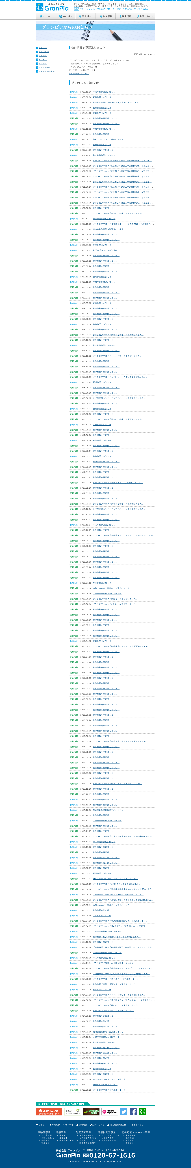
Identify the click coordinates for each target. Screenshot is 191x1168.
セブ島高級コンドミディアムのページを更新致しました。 (119, 398)
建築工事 (63, 1138)
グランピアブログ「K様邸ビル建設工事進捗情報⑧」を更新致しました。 (126, 166)
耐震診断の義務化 (87, 1138)
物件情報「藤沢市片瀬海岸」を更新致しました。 (115, 984)
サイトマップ (138, 1125)
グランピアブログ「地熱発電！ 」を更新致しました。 (118, 483)
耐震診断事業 (83, 1132)
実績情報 (46, 1143)
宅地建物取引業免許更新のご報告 (108, 229)
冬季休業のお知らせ (102, 425)
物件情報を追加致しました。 (106, 847)
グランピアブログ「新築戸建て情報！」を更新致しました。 (120, 741)
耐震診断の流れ (86, 1135)
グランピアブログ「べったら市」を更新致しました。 (117, 356)
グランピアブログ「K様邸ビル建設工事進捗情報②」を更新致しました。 (126, 197)
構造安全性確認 (66, 1140)
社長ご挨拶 (44, 52)
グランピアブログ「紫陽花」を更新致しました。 (115, 599)
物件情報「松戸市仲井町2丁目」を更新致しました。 (117, 937)
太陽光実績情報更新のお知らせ (107, 593)
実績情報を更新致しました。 (106, 462)
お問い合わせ (98, 1125)
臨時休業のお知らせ (102, 113)
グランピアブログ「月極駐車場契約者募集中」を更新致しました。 (123, 900)
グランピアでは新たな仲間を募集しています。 (114, 963)
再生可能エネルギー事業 (136, 1132)
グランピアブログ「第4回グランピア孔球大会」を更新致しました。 (124, 926)
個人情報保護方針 (47, 71)
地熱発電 (130, 1138)
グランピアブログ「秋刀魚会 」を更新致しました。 (117, 979)
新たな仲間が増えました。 (105, 1085)
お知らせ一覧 (45, 67)
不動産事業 (44, 1132)
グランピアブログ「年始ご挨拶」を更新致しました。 (117, 784)
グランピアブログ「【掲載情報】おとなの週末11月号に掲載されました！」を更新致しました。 (137, 224)
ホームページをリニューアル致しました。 (112, 1079)
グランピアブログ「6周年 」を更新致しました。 (115, 604)
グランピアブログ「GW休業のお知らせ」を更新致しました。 (121, 921)
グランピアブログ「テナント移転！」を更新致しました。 (119, 995)
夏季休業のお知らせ (102, 97)
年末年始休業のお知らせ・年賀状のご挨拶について (116, 102)
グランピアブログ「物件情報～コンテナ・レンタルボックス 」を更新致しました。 (131, 535)
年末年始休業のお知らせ (104, 92)
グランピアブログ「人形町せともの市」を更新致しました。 (120, 377)
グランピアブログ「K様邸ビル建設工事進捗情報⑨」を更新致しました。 (126, 161)
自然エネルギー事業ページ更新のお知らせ (112, 588)
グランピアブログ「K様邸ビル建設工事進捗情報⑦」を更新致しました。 (126, 171)
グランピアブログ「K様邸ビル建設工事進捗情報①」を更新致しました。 (126, 203)
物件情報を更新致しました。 (106, 118)
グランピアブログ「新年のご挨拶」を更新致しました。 (118, 213)
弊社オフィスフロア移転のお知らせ (109, 139)
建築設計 (63, 1135)
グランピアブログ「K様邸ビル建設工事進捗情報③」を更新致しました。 (126, 192)
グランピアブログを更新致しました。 (110, 1090)
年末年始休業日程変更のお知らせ (108, 810)
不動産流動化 (48, 1138)
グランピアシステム (110, 1135)
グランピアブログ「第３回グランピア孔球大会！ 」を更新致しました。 (126, 1000)
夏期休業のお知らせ (102, 382)
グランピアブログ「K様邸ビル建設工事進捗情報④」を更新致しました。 (126, 187)
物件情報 (43, 63)
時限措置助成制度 (87, 1143)
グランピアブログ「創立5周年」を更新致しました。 (117, 884)
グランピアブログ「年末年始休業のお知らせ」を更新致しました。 (123, 836)
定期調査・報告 (108, 1140)
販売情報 (46, 1140)
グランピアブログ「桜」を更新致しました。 (113, 1011)
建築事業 (61, 1132)
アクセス (43, 60)
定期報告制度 (107, 1138)
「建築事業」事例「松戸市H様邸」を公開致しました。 (118, 894)
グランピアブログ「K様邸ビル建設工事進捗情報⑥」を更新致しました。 (126, 176)
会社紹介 (43, 48)
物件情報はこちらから (79, 74)
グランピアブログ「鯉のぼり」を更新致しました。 (116, 1005)
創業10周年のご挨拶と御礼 (105, 250)
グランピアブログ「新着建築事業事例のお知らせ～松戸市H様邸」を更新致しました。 (132, 889)
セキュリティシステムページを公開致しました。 (115, 879)
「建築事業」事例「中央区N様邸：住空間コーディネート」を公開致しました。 (129, 947)
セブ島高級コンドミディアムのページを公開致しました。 (119, 509)
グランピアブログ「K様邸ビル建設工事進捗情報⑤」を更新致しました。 (126, 182)
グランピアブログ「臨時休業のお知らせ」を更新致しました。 (121, 646)
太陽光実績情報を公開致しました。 (109, 1037)
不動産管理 (47, 1135)
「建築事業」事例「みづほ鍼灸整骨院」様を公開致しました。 (121, 974)
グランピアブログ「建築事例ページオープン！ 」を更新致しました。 (125, 968)
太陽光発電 (131, 1135)
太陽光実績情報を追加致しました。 (109, 1032)
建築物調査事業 (107, 1132)
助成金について (86, 1140)
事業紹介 (56, 1125)
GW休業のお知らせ (102, 916)
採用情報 (43, 56)
